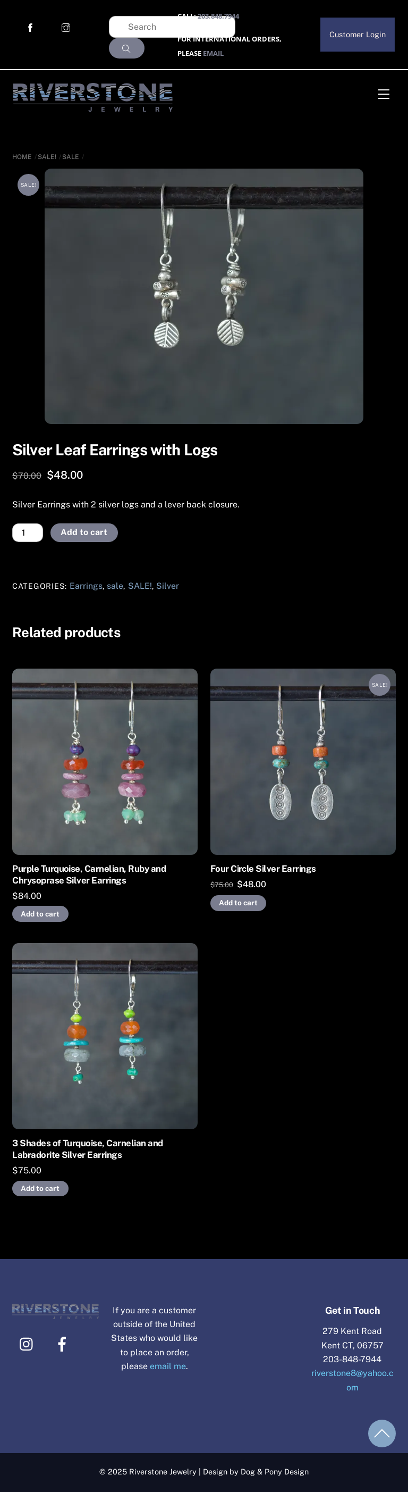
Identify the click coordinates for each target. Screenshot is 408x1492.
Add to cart (84, 532)
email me (168, 1366)
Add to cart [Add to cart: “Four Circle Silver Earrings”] (238, 902)
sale (70, 157)
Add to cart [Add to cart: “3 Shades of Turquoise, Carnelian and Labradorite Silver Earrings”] (40, 1188)
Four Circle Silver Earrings (263, 868)
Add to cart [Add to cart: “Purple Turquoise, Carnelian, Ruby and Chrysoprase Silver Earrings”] (40, 914)
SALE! (47, 157)
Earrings (86, 586)
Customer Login (357, 34)
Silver (167, 586)
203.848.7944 (218, 16)
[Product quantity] (27, 532)
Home (22, 157)
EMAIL (213, 53)
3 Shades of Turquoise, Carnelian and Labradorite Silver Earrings (87, 1149)
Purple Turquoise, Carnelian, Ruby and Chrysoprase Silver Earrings (89, 874)
